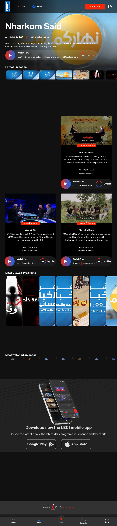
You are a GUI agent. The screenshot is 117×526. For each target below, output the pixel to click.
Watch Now (23, 53)
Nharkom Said (33, 27)
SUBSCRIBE (95, 7)
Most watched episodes (21, 355)
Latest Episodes (16, 67)
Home (13, 521)
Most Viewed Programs (20, 273)
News (37, 6)
